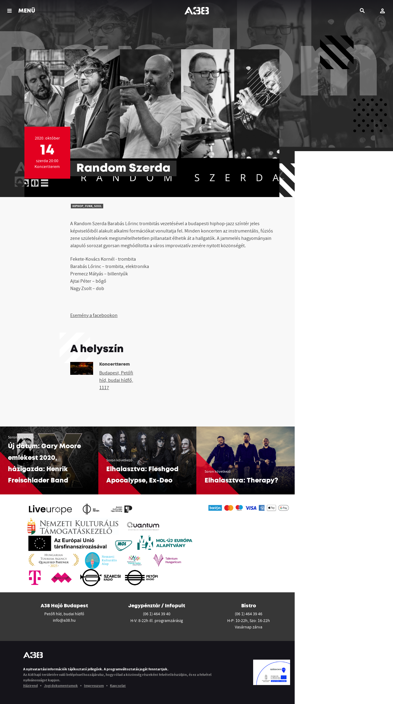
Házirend (30, 685)
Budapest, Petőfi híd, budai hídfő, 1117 (116, 380)
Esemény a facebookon (94, 315)
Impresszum (94, 685)
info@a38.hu (64, 620)
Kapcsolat (118, 685)
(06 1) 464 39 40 (156, 613)
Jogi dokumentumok (61, 685)
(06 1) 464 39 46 (248, 613)
